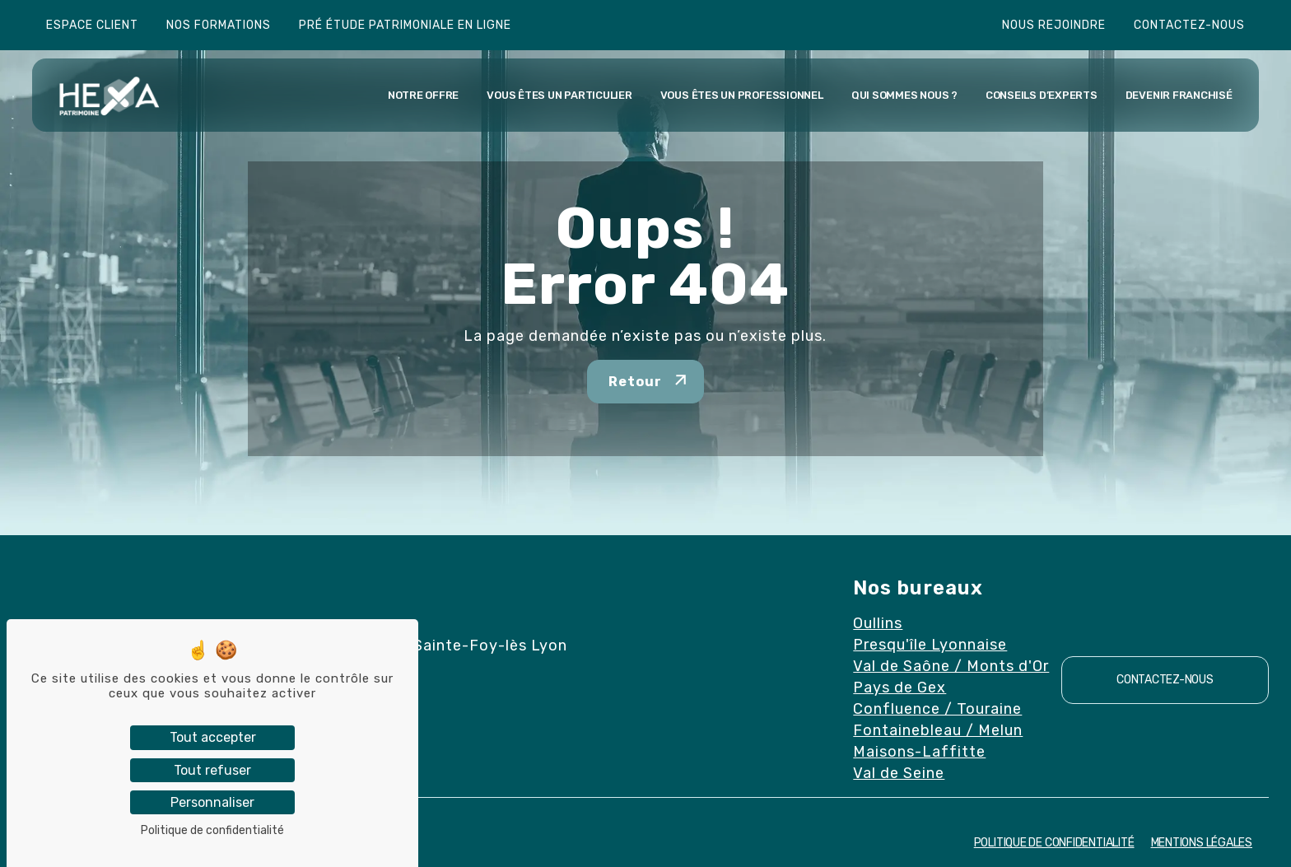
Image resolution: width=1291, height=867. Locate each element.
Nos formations (218, 25)
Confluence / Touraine (937, 709)
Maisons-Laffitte (919, 752)
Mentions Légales (1201, 843)
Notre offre (423, 95)
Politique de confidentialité (1054, 843)
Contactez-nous (1189, 25)
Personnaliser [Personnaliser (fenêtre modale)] (212, 802)
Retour (635, 381)
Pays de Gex (899, 687)
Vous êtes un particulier (559, 95)
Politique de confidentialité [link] (212, 830)
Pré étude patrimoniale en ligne (405, 25)
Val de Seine (898, 773)
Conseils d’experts (1042, 95)
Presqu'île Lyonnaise (930, 645)
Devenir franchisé (1179, 95)
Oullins (877, 623)
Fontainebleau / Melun (938, 730)
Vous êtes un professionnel (741, 95)
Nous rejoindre (1054, 25)
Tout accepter (213, 737)
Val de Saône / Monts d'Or (951, 666)
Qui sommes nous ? (904, 95)
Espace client (92, 25)
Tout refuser (212, 770)
